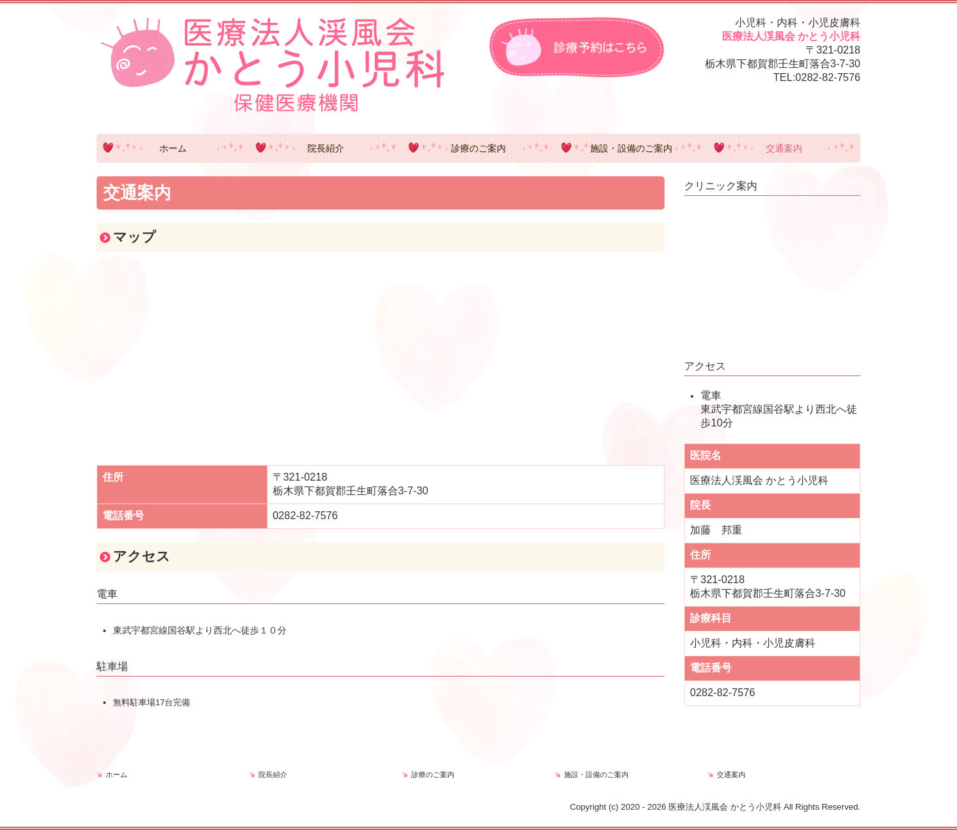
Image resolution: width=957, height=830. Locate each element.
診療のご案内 (478, 148)
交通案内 (784, 148)
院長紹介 (325, 148)
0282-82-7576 (827, 77)
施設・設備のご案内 (631, 148)
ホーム (173, 148)
